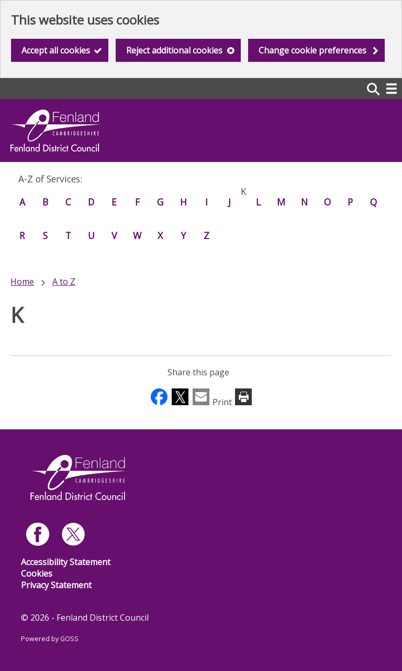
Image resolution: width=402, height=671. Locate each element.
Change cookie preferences (312, 50)
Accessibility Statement (65, 562)
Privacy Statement (56, 585)
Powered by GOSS (50, 638)
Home (22, 281)
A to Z (63, 281)
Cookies (36, 573)
